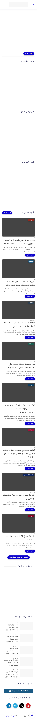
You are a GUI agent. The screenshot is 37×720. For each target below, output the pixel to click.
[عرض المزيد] (7, 212)
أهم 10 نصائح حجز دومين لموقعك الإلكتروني (19, 497)
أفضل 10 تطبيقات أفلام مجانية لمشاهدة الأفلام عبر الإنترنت (11, 639)
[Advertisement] (18, 31)
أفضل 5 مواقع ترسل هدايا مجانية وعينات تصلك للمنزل (11, 663)
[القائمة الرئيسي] (33, 4)
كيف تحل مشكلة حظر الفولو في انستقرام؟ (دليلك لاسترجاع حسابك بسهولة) (20, 409)
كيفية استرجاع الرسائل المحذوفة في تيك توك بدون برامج (19, 325)
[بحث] (3, 4)
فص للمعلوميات (10, 716)
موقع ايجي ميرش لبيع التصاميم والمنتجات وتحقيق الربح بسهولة (12, 627)
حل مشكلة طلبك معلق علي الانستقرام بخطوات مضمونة (21, 366)
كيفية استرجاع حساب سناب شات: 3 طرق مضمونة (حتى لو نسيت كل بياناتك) (18, 454)
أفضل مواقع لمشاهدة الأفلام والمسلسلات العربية (11, 651)
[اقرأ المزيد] (30, 255)
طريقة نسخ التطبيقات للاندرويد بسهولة (20, 538)
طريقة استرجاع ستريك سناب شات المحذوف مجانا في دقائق (20, 283)
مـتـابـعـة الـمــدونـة (18, 691)
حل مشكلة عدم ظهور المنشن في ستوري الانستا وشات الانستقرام (19, 242)
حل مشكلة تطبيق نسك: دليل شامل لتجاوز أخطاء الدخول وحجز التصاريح (11, 674)
